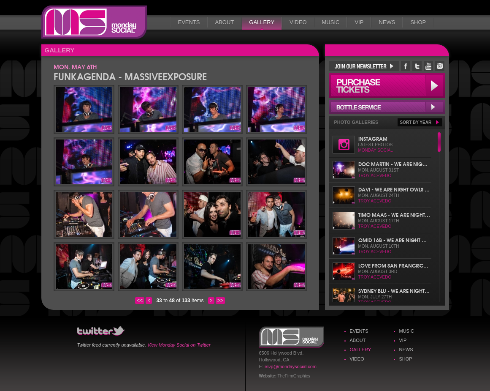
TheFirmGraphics (294, 376)
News (387, 22)
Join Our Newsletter (364, 66)
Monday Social (94, 22)
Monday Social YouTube (428, 66)
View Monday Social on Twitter (178, 344)
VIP (359, 22)
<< (140, 301)
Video (298, 22)
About (224, 22)
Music (331, 22)
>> (220, 301)
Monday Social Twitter (417, 66)
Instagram (372, 138)
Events (189, 22)
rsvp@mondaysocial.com (291, 366)
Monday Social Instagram (439, 66)
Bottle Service (387, 107)
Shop (418, 22)
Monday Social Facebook (405, 66)
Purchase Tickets (387, 85)
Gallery (261, 22)
